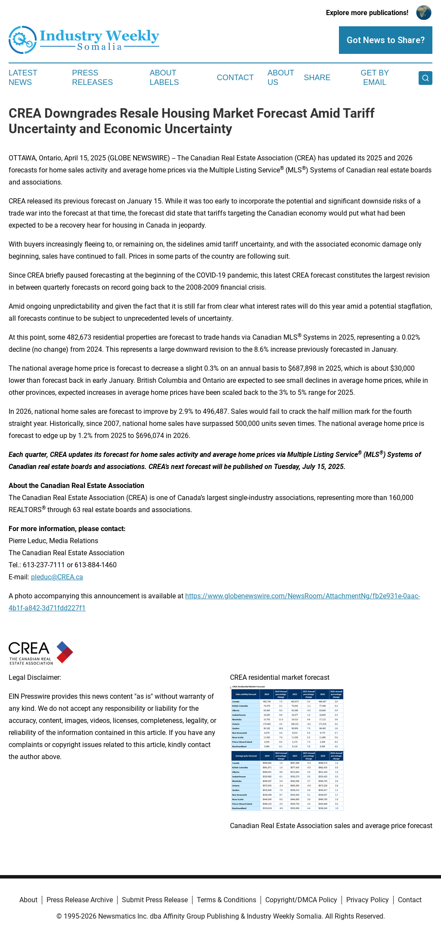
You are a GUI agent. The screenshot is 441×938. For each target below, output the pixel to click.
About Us (280, 78)
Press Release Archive (80, 900)
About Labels (164, 78)
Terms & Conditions (226, 900)
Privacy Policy (367, 900)
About (28, 900)
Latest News (23, 78)
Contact (235, 77)
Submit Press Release (155, 900)
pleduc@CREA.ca (57, 577)
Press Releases (92, 78)
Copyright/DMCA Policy (301, 900)
